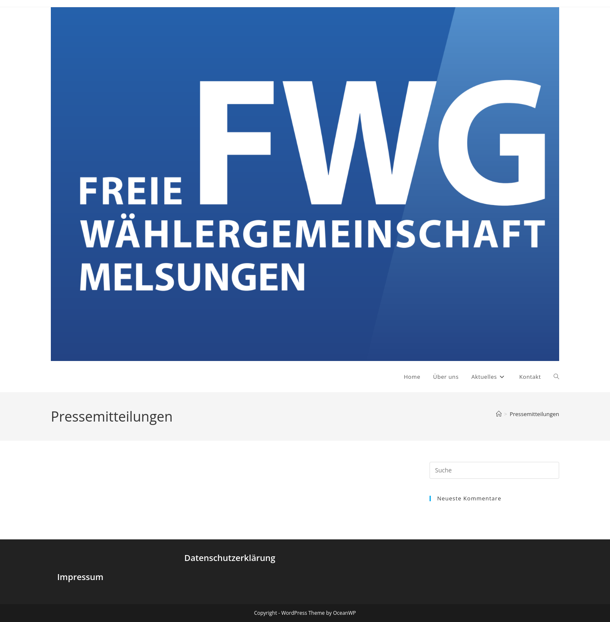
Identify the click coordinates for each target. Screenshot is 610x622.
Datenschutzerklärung (229, 558)
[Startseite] (499, 414)
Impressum (80, 577)
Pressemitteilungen (534, 414)
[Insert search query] (494, 470)
